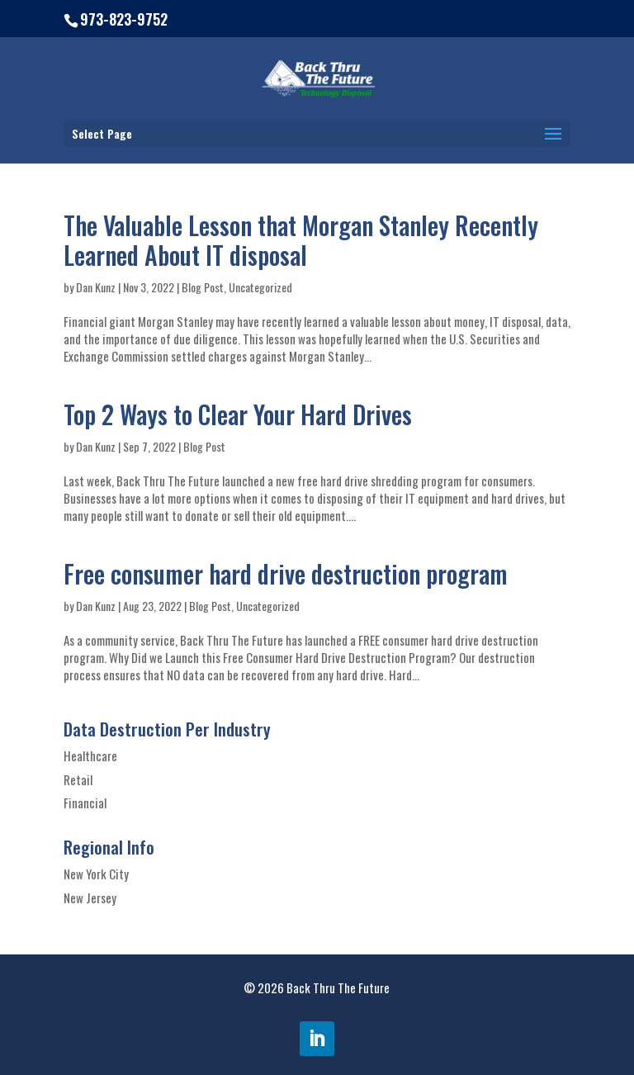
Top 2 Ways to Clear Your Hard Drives (238, 414)
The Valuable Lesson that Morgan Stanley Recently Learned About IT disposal (301, 239)
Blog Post (203, 287)
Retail (78, 779)
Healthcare (90, 755)
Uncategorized (260, 287)
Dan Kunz (96, 287)
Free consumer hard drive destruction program (286, 573)
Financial (85, 802)
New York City (96, 873)
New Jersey (90, 897)
